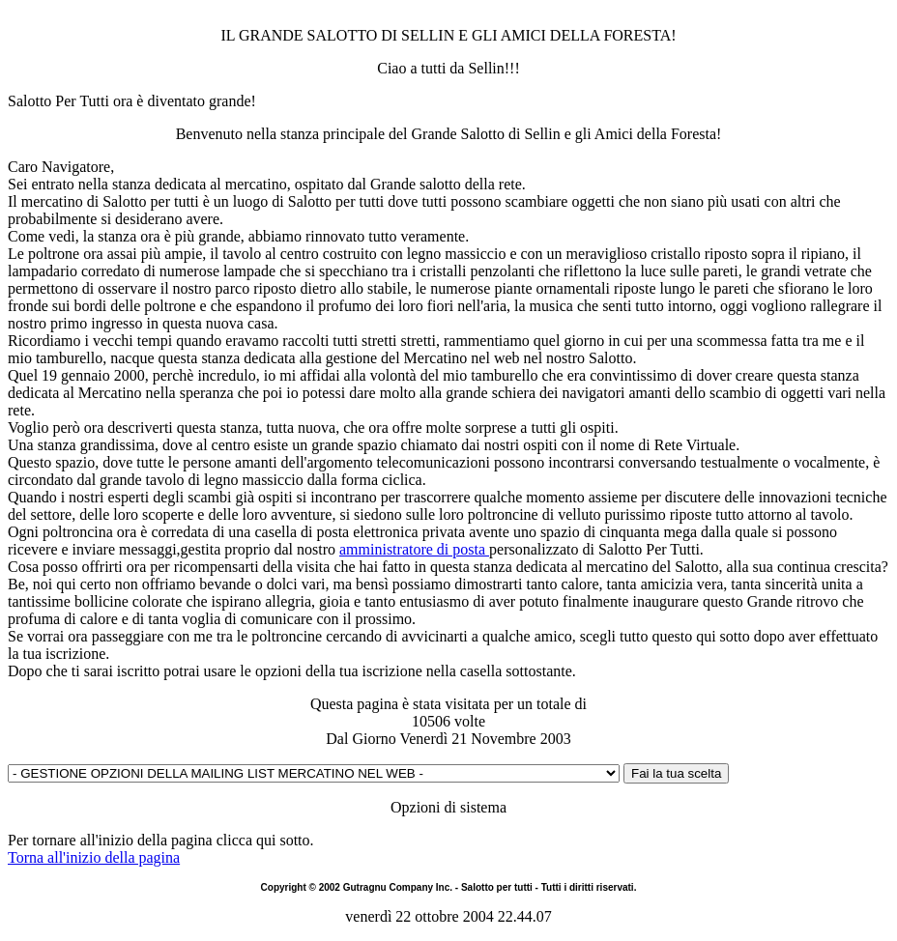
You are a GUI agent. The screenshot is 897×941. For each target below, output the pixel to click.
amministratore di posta (414, 549)
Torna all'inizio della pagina (94, 857)
